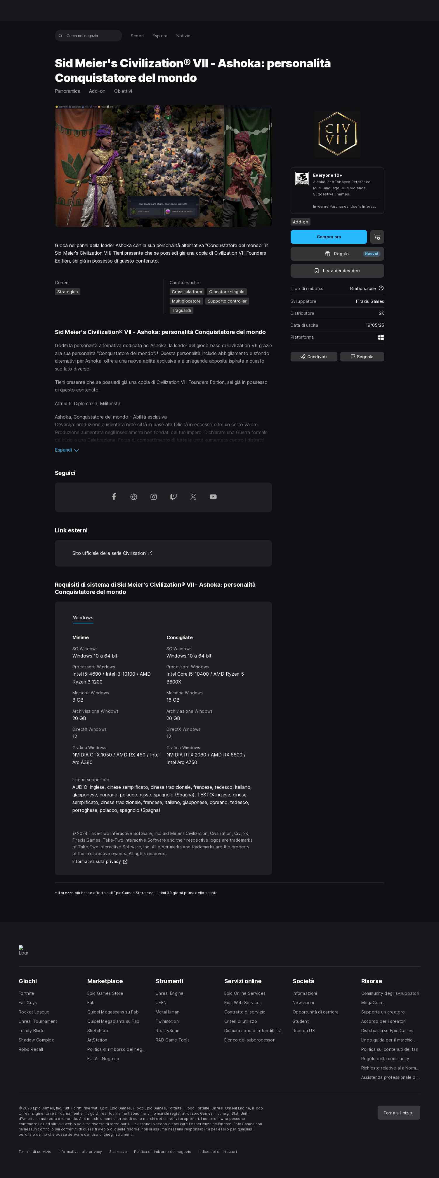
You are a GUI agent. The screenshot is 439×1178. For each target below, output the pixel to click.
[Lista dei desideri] (337, 271)
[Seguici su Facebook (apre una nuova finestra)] (114, 497)
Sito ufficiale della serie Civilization (112, 553)
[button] (163, 450)
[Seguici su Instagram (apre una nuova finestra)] (154, 497)
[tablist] (163, 617)
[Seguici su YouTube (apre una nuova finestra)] (213, 497)
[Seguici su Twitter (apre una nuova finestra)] (193, 497)
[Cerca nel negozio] (61, 35)
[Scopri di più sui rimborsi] (381, 288)
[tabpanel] (163, 694)
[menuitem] (137, 36)
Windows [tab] (83, 618)
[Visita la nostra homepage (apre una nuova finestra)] (134, 497)
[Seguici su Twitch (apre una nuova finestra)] (173, 497)
